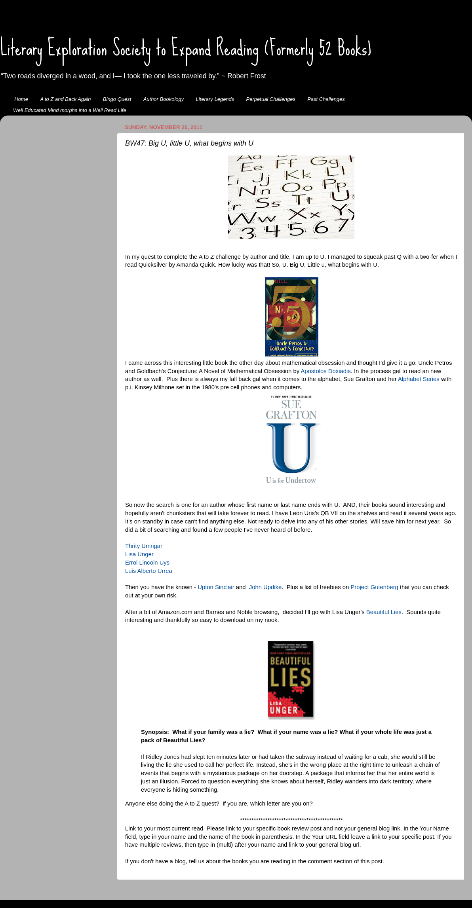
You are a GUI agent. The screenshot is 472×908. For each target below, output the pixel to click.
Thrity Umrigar (143, 546)
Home (21, 99)
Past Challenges (326, 99)
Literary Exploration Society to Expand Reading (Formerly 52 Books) (185, 47)
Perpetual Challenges (270, 99)
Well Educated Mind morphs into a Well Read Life (69, 110)
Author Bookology (163, 99)
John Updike (265, 587)
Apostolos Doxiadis (325, 371)
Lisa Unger (139, 554)
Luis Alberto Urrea (148, 571)
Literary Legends (215, 99)
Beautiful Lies (384, 612)
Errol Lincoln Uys (147, 562)
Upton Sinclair (216, 587)
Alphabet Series (419, 379)
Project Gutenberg (374, 587)
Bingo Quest (117, 99)
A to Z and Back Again (65, 99)
